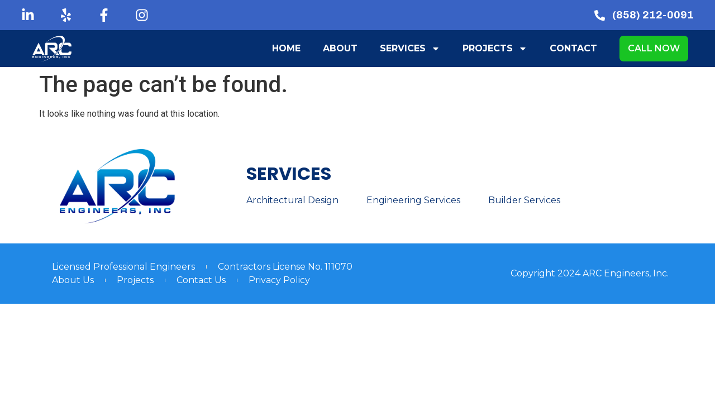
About (340, 48)
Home (286, 48)
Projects (495, 49)
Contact (573, 48)
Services (410, 49)
